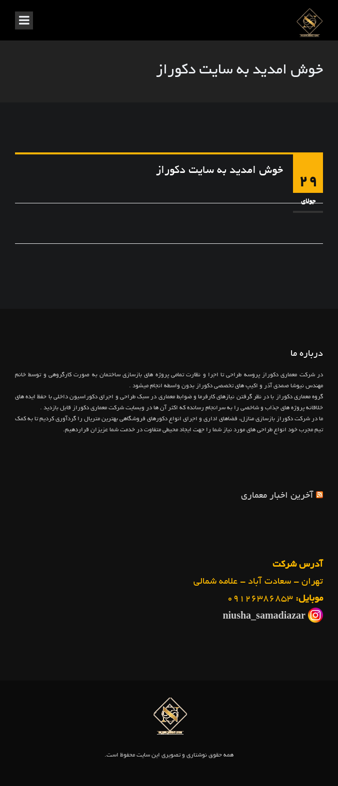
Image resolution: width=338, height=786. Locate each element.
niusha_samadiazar (264, 617)
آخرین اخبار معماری (277, 496)
